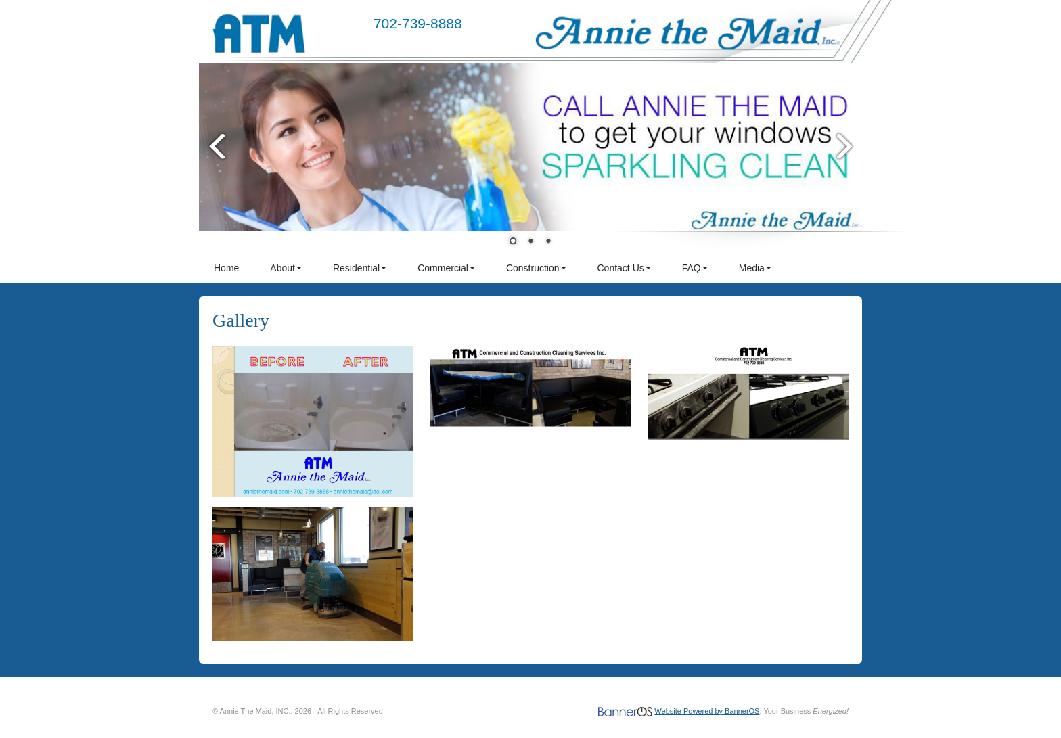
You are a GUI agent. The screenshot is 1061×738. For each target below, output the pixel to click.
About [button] (286, 267)
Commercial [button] (446, 267)
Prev (216, 146)
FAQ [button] (695, 267)
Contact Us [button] (624, 267)
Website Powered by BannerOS (706, 711)
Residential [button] (359, 267)
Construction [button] (536, 267)
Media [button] (755, 267)
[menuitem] (227, 268)
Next (845, 146)
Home (226, 267)
